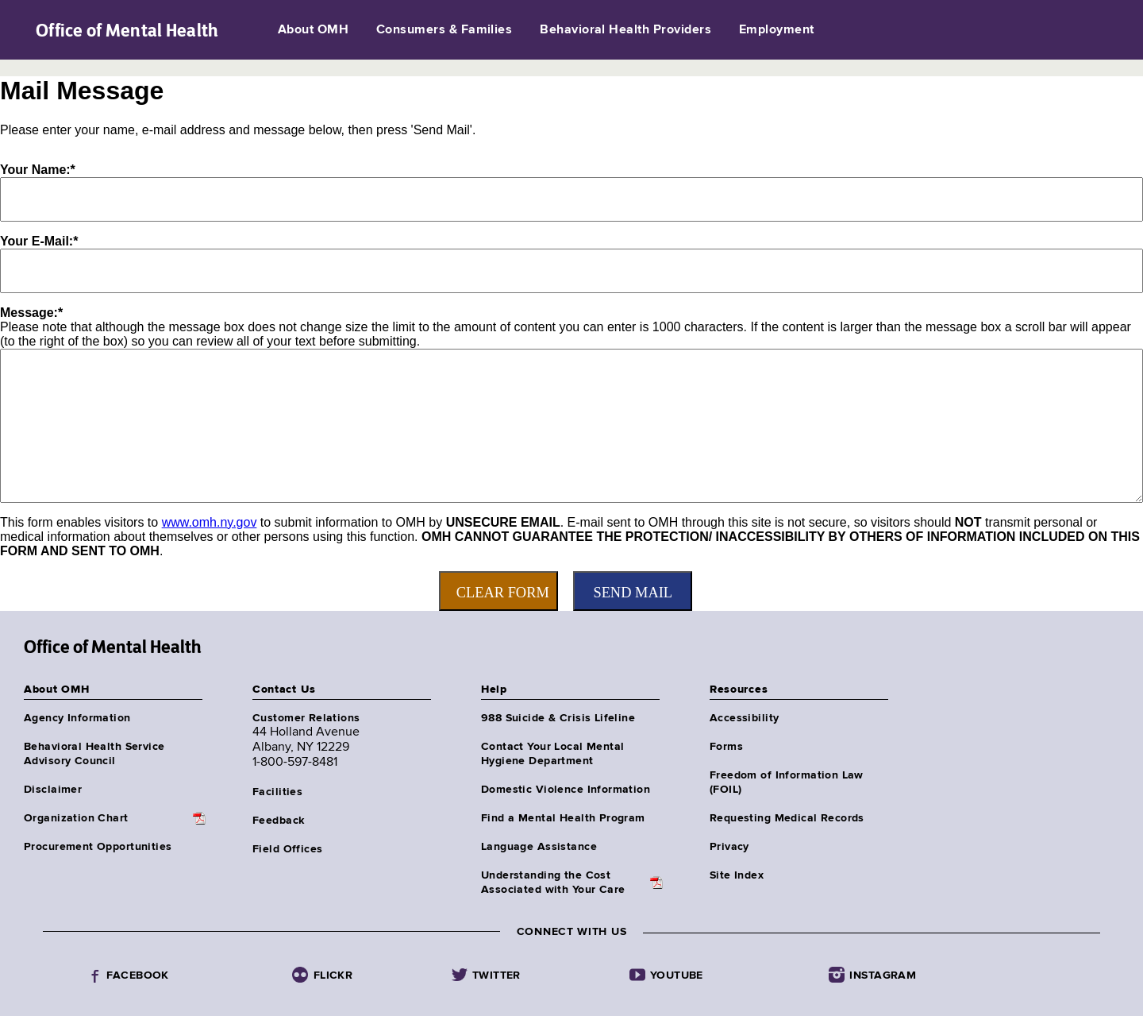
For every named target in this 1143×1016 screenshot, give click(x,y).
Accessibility (744, 718)
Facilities (277, 792)
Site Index (737, 875)
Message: (31, 312)
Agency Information (77, 718)
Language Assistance (539, 846)
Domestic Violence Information (565, 789)
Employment (776, 30)
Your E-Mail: (39, 241)
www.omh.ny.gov (209, 522)
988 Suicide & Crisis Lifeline (558, 718)
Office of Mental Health (127, 30)
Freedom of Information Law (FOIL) (787, 782)
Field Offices (287, 849)
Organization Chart (76, 818)
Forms (726, 746)
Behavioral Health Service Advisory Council (94, 754)
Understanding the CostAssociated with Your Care (553, 882)
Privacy (729, 846)
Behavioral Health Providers (625, 30)
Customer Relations (306, 718)
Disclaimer (53, 789)
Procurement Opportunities (98, 846)
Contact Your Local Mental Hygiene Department (553, 754)
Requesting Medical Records (787, 818)
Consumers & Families (444, 30)
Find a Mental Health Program (563, 818)
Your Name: (37, 169)
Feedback (278, 820)
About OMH (313, 30)
